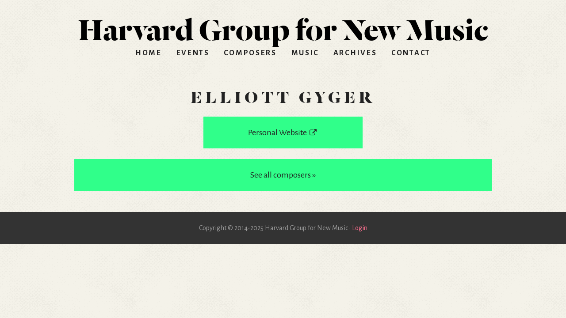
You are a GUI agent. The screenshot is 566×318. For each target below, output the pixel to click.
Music (305, 53)
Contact (411, 53)
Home (148, 53)
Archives (355, 53)
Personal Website (283, 132)
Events (193, 53)
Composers (250, 53)
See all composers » (283, 174)
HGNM (283, 26)
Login (359, 227)
